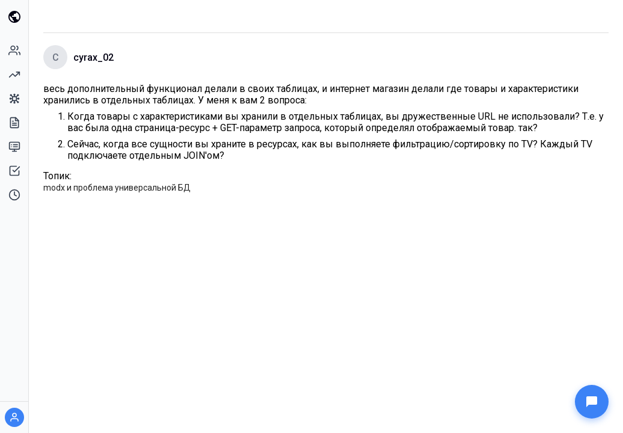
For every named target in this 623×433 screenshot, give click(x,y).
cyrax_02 (93, 57)
